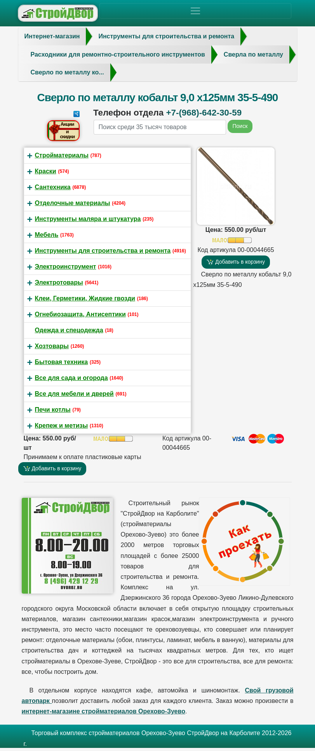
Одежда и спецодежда (69, 330)
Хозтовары (52, 346)
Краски (45, 171)
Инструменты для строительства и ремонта (103, 250)
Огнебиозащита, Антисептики (80, 314)
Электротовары (59, 282)
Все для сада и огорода (71, 378)
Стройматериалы (62, 155)
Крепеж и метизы (61, 425)
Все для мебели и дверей (74, 393)
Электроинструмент (65, 266)
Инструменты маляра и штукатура (88, 219)
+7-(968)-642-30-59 (204, 112)
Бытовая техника (61, 362)
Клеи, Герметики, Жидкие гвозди (85, 298)
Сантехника (53, 187)
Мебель (47, 234)
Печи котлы (53, 409)
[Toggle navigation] (195, 11)
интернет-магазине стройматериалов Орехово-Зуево (103, 711)
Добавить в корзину (236, 262)
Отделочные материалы (72, 203)
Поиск (240, 126)
